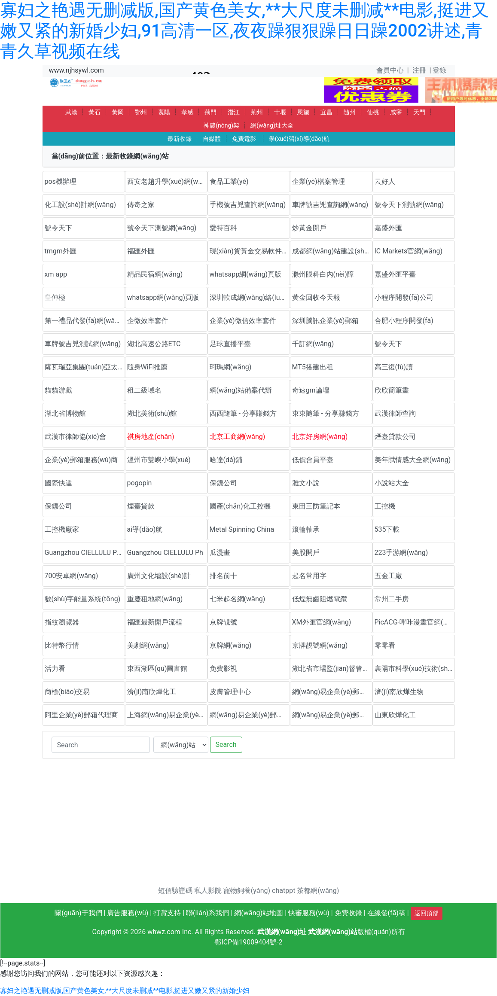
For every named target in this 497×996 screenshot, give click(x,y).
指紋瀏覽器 (62, 622)
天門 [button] (419, 112)
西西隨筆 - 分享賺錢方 (243, 413)
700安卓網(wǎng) (71, 576)
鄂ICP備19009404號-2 (248, 942)
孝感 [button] (187, 112)
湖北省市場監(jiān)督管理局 (332, 668)
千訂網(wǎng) (313, 344)
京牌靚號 (223, 622)
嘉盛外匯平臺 (395, 274)
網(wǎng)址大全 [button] (271, 125)
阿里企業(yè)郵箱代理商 (81, 715)
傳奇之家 (141, 205)
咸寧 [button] (396, 112)
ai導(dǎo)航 (145, 529)
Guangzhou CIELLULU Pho (85, 552)
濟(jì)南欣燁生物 (399, 692)
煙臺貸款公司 (395, 437)
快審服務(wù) (308, 913)
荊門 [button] (210, 112)
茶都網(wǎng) (318, 890)
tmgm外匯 (60, 251)
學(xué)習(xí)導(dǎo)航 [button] (299, 138)
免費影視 (223, 668)
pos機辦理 (60, 181)
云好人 (385, 181)
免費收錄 (348, 913)
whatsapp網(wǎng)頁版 (246, 274)
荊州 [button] (257, 112)
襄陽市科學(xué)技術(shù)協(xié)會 (415, 668)
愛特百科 (223, 228)
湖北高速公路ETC (154, 344)
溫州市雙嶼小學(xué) (159, 460)
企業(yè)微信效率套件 (243, 321)
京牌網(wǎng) (231, 645)
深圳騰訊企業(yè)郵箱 (325, 321)
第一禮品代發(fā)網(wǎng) (85, 321)
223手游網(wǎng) (401, 552)
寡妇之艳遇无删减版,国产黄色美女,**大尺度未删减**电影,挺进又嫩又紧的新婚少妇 (125, 991)
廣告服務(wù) (127, 913)
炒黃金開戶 (309, 228)
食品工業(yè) (229, 181)
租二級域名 (144, 390)
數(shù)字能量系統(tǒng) (83, 599)
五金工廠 (388, 576)
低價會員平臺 (312, 460)
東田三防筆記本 (316, 506)
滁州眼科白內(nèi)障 (323, 274)
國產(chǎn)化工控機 (240, 506)
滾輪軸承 (306, 529)
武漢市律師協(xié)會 (75, 437)
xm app (56, 274)
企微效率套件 (147, 321)
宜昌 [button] (326, 112)
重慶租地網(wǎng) (155, 599)
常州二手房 (392, 599)
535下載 (387, 529)
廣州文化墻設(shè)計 (159, 576)
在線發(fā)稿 (386, 913)
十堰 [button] (280, 112)
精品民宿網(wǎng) (155, 274)
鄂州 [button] (141, 112)
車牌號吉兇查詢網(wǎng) (330, 205)
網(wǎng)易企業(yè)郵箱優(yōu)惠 (332, 692)
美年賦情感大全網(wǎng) (413, 460)
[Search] (101, 745)
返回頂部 (427, 913)
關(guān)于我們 (78, 913)
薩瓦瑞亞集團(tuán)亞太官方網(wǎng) (85, 367)
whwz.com (163, 932)
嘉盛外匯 (388, 228)
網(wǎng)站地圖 (258, 913)
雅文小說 (306, 483)
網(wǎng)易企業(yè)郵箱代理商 (250, 715)
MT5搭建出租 (312, 367)
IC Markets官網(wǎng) (409, 251)
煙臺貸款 (141, 506)
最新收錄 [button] (180, 138)
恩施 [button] (303, 112)
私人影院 (208, 890)
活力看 (55, 668)
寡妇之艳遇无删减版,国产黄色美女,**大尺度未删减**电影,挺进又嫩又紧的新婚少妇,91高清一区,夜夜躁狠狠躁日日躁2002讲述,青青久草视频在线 (244, 30)
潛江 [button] (234, 112)
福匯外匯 (141, 251)
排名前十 (223, 576)
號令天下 (58, 228)
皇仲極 (55, 297)
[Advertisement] (249, 825)
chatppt (283, 890)
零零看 (385, 645)
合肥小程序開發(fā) (404, 321)
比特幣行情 (62, 645)
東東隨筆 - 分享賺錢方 (325, 413)
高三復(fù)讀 (394, 367)
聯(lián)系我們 (207, 913)
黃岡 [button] (118, 112)
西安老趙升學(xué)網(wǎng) (167, 181)
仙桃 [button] (373, 112)
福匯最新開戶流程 (154, 622)
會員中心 (390, 70)
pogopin (139, 483)
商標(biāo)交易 (67, 692)
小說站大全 (392, 483)
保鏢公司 (223, 483)
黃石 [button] (94, 112)
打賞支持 (167, 913)
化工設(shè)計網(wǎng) (80, 205)
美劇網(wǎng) (148, 645)
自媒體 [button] (212, 138)
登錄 (439, 70)
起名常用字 (309, 576)
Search (226, 744)
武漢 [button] (71, 112)
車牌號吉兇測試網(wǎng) (83, 344)
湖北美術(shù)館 (152, 413)
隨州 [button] (350, 112)
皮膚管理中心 (230, 692)
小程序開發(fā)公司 (404, 297)
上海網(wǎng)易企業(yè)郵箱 (167, 715)
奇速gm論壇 (310, 390)
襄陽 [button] (164, 112)
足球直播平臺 (230, 344)
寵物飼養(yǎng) (246, 890)
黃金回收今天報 (316, 297)
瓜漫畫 (220, 552)
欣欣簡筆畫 (392, 390)
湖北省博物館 (65, 413)
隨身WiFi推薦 (147, 367)
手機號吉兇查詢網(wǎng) (248, 205)
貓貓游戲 (58, 390)
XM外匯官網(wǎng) (321, 622)
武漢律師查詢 (395, 413)
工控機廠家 (62, 529)
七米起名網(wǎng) (237, 599)
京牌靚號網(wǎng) (320, 645)
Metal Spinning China (242, 529)
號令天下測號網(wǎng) (409, 205)
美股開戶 (306, 552)
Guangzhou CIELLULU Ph (165, 552)
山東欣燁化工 (395, 715)
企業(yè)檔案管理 (318, 181)
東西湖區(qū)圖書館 (157, 668)
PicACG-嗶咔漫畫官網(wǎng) (415, 622)
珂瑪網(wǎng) (231, 367)
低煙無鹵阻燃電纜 (319, 599)
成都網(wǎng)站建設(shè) (331, 251)
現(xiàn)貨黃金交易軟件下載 (250, 251)
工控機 (385, 506)
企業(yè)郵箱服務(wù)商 (81, 460)
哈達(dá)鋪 (226, 460)
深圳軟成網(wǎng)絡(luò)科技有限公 (250, 297)
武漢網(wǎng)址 (282, 932)
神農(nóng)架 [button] (221, 125)
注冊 (419, 70)
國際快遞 (58, 483)
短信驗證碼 (175, 890)
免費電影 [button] (244, 138)
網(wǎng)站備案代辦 (241, 390)
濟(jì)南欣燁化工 (152, 692)
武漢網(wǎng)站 (332, 932)
